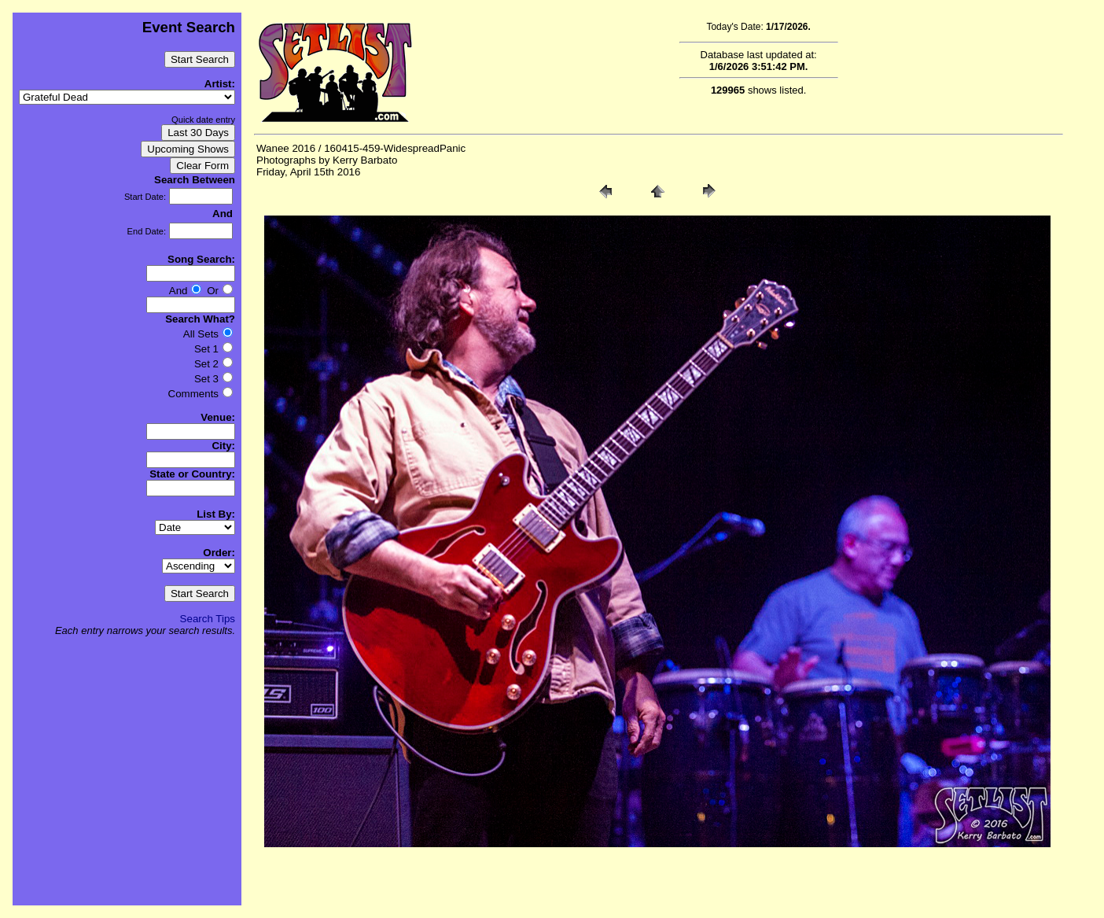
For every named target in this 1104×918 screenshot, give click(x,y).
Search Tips (207, 619)
